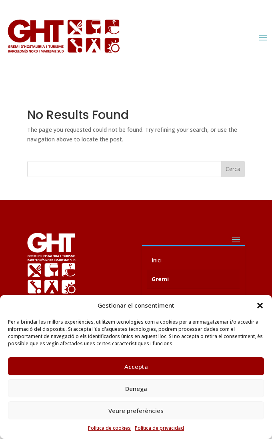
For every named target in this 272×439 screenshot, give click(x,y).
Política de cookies (109, 428)
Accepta (136, 366)
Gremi (160, 279)
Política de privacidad (159, 428)
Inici (157, 260)
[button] (260, 306)
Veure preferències (136, 411)
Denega (136, 389)
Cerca (233, 169)
